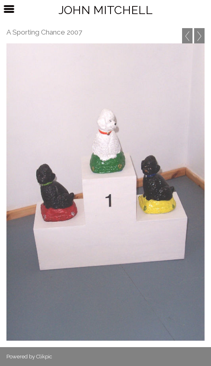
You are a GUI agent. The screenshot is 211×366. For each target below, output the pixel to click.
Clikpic (44, 357)
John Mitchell (105, 10)
